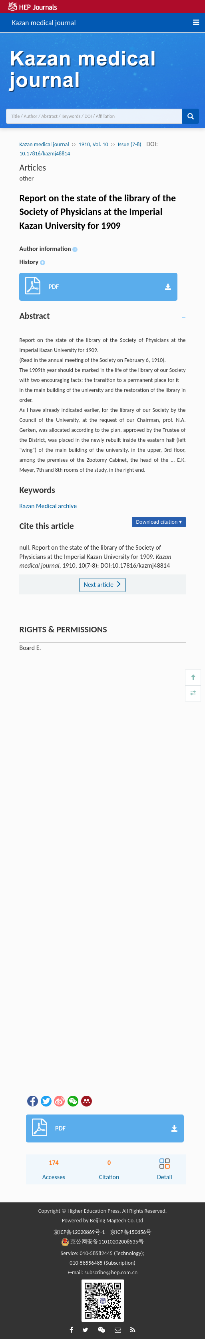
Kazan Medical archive (48, 506)
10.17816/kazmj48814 (44, 153)
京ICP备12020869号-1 (79, 1232)
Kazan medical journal (44, 21)
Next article (102, 584)
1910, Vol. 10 (93, 144)
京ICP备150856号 (130, 1232)
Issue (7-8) (129, 144)
